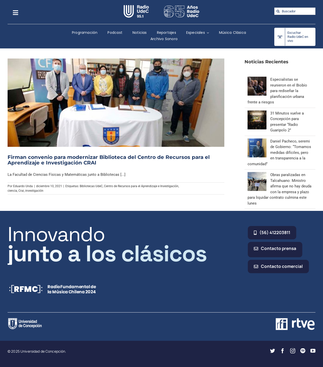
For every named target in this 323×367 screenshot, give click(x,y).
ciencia (12, 190)
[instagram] (292, 350)
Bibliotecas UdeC (91, 186)
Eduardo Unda (23, 186)
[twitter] (272, 350)
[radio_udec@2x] (136, 7)
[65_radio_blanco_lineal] (181, 7)
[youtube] (312, 350)
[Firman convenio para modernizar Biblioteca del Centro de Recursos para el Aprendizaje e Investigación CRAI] (116, 103)
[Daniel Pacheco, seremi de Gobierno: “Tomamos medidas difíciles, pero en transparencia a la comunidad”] (257, 141)
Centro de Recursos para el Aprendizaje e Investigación (141, 186)
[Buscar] (278, 11)
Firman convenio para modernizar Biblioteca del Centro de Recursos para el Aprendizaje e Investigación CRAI (109, 160)
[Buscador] (294, 11)
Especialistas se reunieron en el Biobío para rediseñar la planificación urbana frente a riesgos (277, 90)
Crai (21, 190)
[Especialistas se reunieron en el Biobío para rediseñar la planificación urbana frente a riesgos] (257, 79)
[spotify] (302, 350)
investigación (34, 190)
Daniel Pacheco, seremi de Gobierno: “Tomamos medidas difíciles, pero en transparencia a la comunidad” (279, 152)
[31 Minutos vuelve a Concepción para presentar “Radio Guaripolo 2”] (257, 113)
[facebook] (282, 350)
